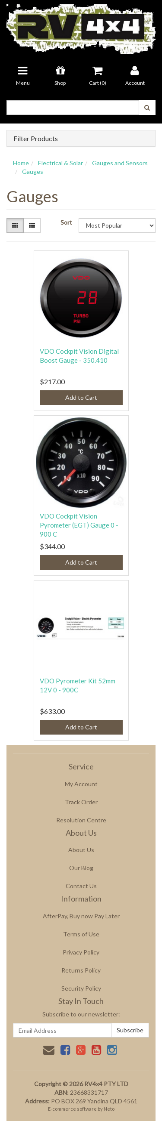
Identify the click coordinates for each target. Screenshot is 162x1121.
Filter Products (35, 138)
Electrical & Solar (60, 163)
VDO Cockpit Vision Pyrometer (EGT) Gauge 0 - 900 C (79, 525)
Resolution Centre (81, 820)
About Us (81, 849)
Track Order (81, 802)
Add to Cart (81, 397)
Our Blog (81, 867)
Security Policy (81, 988)
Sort (66, 222)
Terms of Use (81, 934)
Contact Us (81, 885)
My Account (81, 783)
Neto (109, 1109)
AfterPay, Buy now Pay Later (81, 916)
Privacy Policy (81, 952)
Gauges (32, 171)
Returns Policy (81, 970)
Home (21, 163)
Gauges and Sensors (120, 163)
